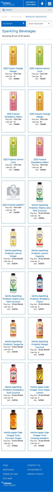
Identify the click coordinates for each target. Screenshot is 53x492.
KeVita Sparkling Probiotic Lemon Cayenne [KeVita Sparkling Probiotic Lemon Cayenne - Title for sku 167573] (39, 253)
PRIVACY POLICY (35, 474)
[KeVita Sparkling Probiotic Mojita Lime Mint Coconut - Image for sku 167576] (13, 282)
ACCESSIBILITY (34, 470)
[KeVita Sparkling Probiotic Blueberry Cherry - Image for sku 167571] (40, 282)
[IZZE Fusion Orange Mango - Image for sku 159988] (13, 55)
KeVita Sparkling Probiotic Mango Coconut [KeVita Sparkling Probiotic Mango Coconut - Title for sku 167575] (39, 344)
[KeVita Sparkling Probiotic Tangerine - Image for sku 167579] (13, 328)
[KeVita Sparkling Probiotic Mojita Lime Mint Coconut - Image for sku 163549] (40, 191)
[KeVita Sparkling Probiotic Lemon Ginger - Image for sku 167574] (13, 237)
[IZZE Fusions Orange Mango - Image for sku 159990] (40, 100)
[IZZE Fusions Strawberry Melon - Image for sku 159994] (40, 146)
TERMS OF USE (10, 474)
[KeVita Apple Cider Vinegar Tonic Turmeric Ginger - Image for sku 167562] (13, 419)
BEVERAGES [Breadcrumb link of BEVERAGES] (16, 17)
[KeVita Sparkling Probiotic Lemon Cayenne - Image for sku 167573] (40, 237)
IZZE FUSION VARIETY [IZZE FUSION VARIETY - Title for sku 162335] (13, 205)
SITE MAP (7, 479)
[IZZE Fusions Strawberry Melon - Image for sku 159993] (13, 100)
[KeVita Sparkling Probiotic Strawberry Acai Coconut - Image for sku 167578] (13, 373)
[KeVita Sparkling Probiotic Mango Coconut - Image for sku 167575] (40, 328)
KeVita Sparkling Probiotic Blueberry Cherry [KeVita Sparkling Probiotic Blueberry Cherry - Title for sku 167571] (39, 299)
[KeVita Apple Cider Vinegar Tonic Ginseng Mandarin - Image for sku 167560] (40, 419)
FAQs (5, 465)
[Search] (25, 10)
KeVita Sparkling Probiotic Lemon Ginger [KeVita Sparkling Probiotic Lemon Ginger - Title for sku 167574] (13, 253)
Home (4, 17)
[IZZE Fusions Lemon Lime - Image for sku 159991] (39, 55)
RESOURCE (8, 470)
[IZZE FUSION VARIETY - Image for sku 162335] (13, 191)
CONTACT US (33, 465)
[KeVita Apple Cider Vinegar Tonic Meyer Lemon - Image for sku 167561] (40, 373)
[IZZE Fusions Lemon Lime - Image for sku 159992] (13, 146)
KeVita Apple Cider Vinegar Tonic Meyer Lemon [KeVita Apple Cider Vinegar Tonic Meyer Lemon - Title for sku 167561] (40, 390)
